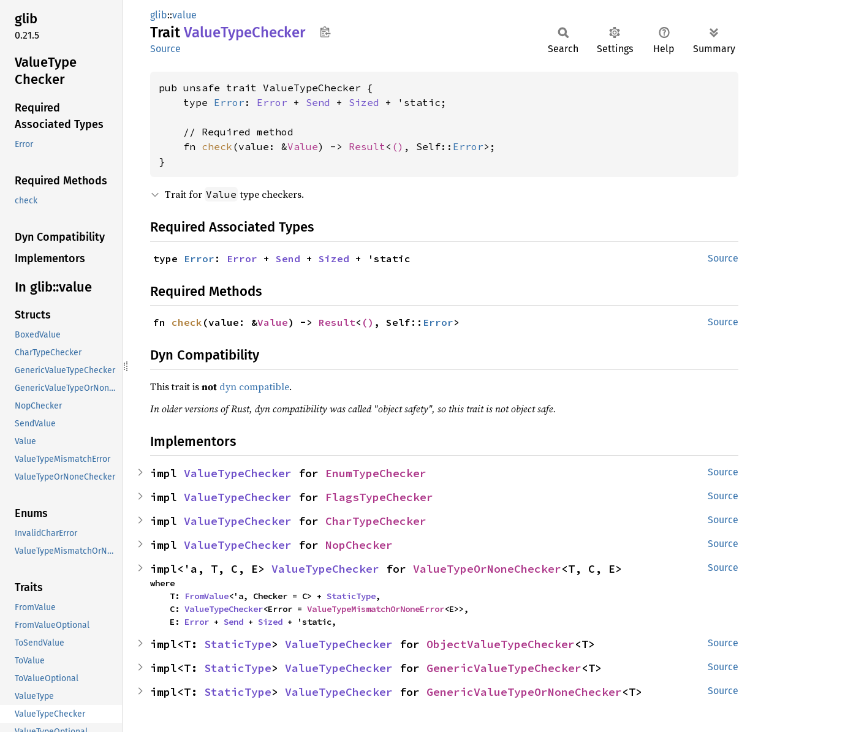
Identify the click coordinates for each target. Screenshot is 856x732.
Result (367, 146)
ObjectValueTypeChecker (500, 644)
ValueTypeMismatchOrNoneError (375, 608)
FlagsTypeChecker (379, 497)
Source (165, 49)
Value (302, 146)
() (398, 146)
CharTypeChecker (375, 521)
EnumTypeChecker (375, 473)
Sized (364, 102)
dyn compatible (254, 386)
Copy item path (325, 31)
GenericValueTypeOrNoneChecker (524, 692)
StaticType (351, 596)
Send (318, 102)
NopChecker (359, 545)
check (217, 146)
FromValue (206, 596)
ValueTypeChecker (238, 473)
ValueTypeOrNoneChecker (487, 569)
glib (158, 15)
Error (229, 102)
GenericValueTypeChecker (503, 668)
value (184, 15)
